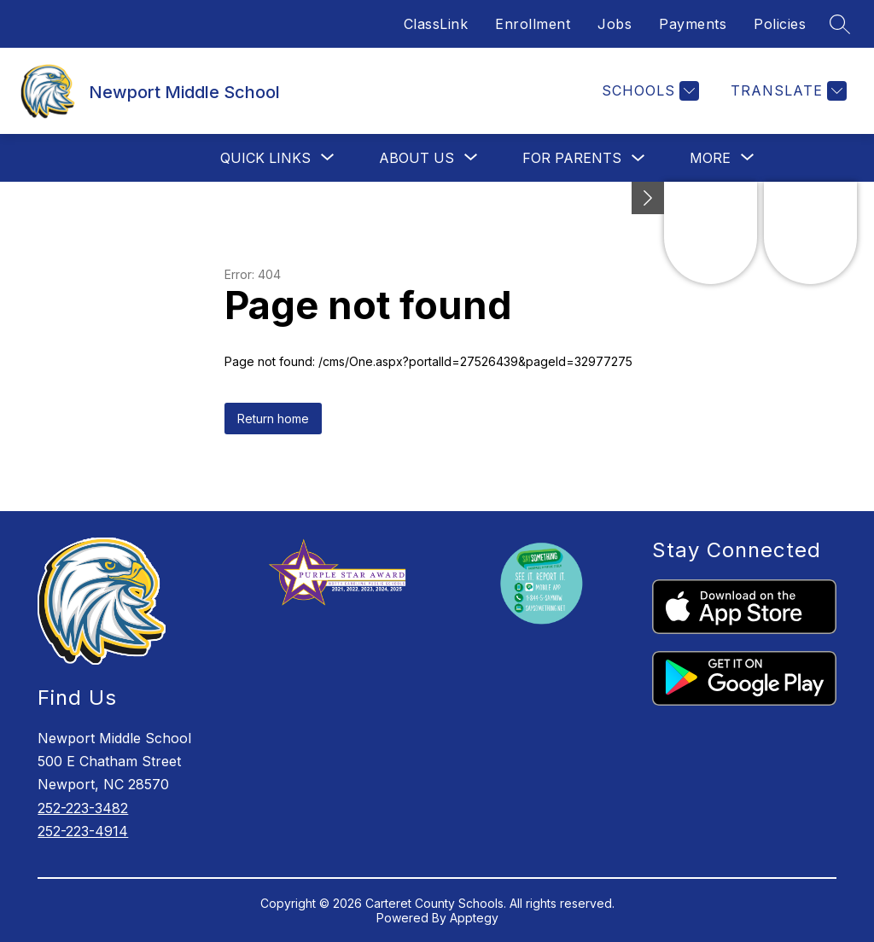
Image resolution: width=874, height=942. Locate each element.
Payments (692, 23)
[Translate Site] (786, 91)
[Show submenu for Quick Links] (265, 158)
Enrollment (532, 23)
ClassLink (436, 23)
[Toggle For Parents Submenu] (638, 158)
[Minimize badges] (648, 198)
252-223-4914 (83, 831)
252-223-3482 (83, 808)
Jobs (614, 23)
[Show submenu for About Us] (416, 158)
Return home (273, 418)
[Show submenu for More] (710, 158)
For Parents (571, 157)
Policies (780, 23)
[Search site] (840, 24)
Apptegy (474, 917)
